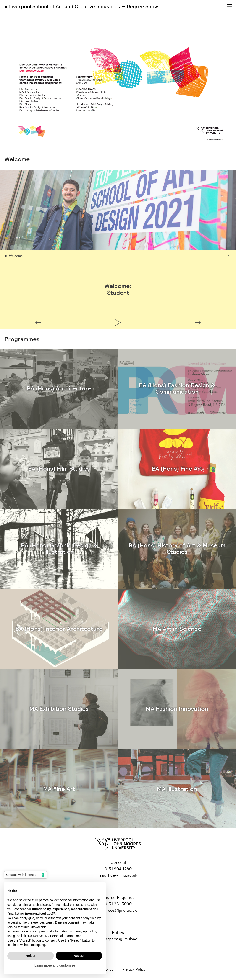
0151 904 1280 (118, 869)
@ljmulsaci (128, 939)
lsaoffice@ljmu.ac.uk (118, 875)
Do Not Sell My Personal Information (54, 936)
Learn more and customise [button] (54, 965)
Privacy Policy (134, 969)
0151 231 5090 (118, 904)
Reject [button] (30, 955)
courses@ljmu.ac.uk (118, 911)
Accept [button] (79, 955)
